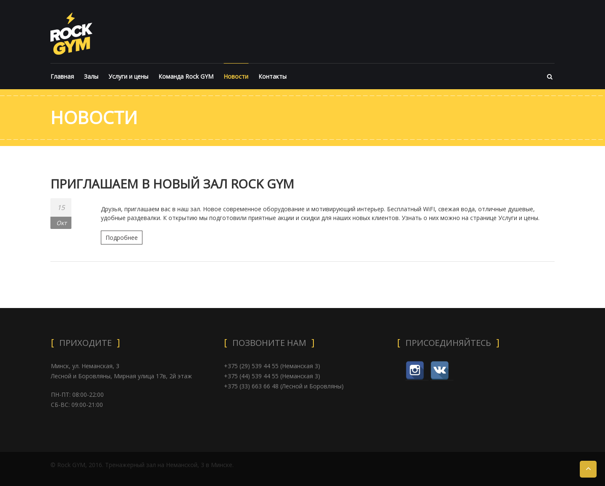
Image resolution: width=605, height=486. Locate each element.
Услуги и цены (128, 76)
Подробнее (121, 238)
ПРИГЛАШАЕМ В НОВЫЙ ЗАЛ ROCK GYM (173, 183)
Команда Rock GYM (185, 76)
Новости (236, 76)
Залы (91, 76)
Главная (62, 76)
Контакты (272, 76)
